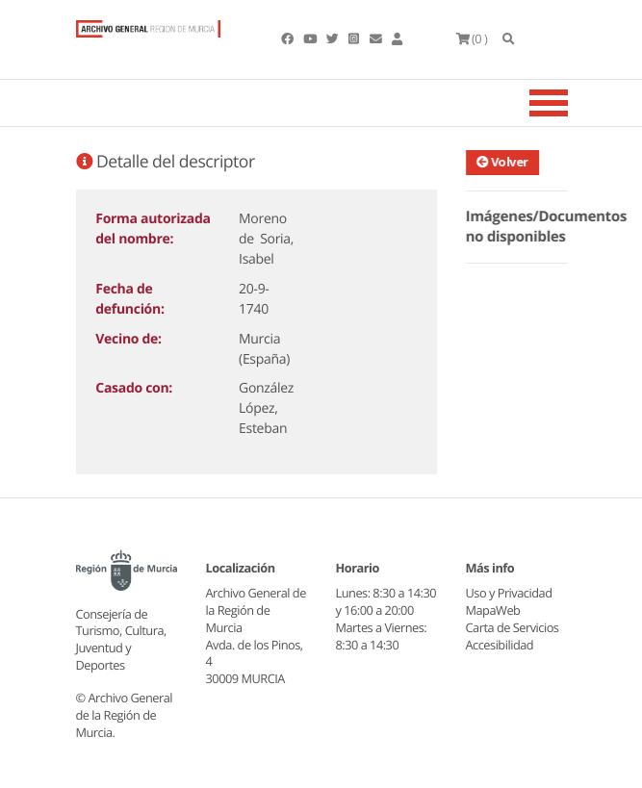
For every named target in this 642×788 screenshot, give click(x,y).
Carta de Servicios (512, 627)
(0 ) (472, 38)
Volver (504, 161)
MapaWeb (493, 610)
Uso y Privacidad (509, 592)
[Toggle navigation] (572, 103)
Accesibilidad (500, 644)
